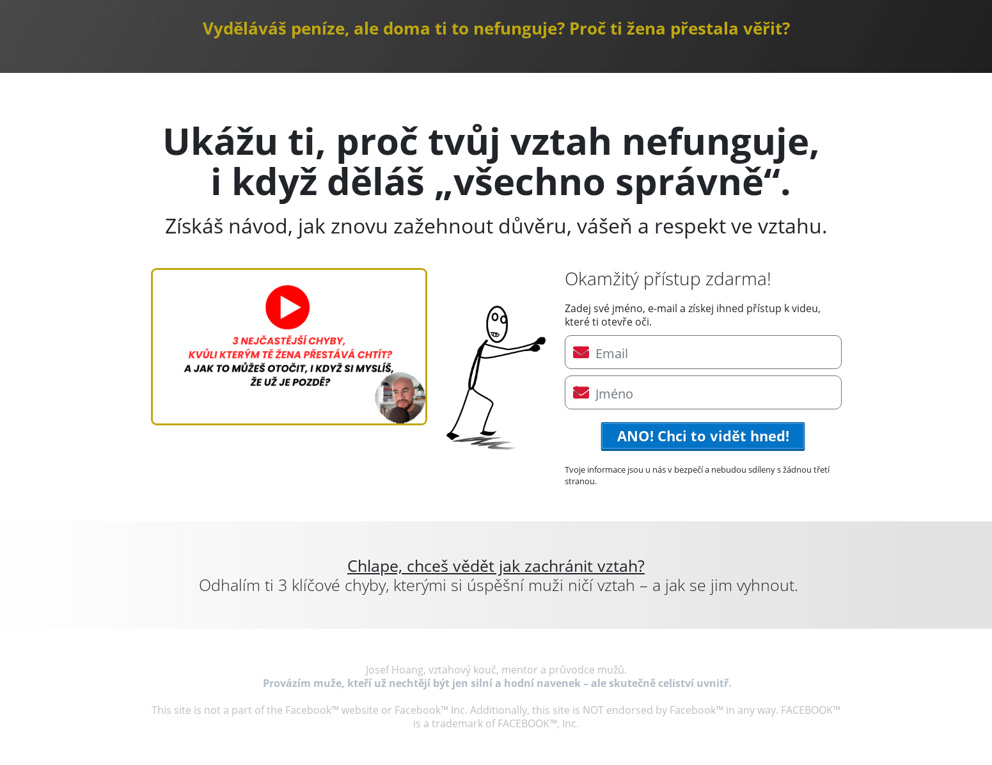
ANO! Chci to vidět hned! (703, 436)
